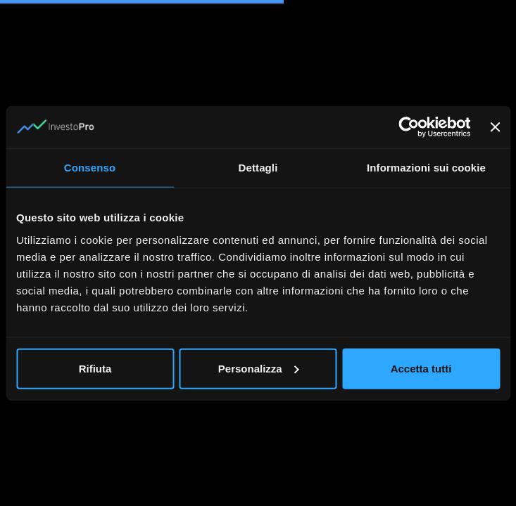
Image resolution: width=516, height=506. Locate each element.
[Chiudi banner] (495, 127)
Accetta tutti (421, 368)
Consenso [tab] (89, 168)
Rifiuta (95, 368)
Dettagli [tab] (258, 168)
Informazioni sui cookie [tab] (426, 168)
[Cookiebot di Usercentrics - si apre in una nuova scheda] (408, 127)
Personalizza (258, 368)
